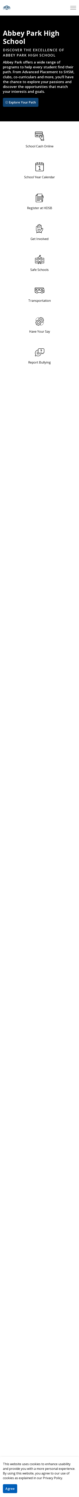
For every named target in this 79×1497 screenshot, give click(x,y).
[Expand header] (73, 8)
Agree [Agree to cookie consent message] (10, 1488)
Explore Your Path (20, 102)
